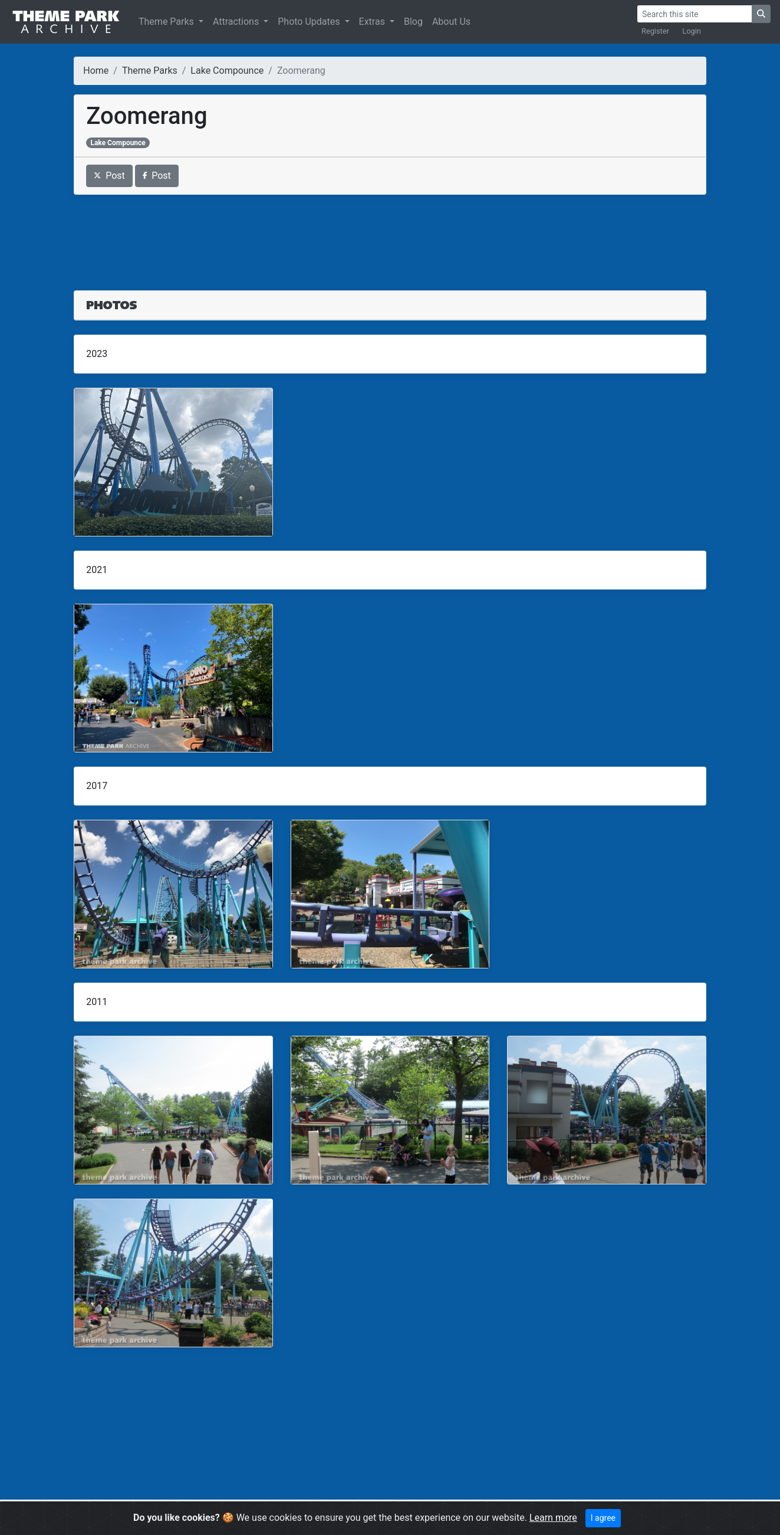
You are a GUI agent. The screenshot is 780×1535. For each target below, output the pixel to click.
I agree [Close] (603, 1518)
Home (95, 70)
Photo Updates (310, 21)
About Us (451, 21)
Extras (373, 21)
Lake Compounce (227, 70)
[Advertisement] (390, 235)
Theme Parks (167, 21)
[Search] (694, 14)
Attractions (237, 21)
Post (109, 175)
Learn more (553, 1517)
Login (691, 31)
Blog (413, 21)
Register (655, 31)
